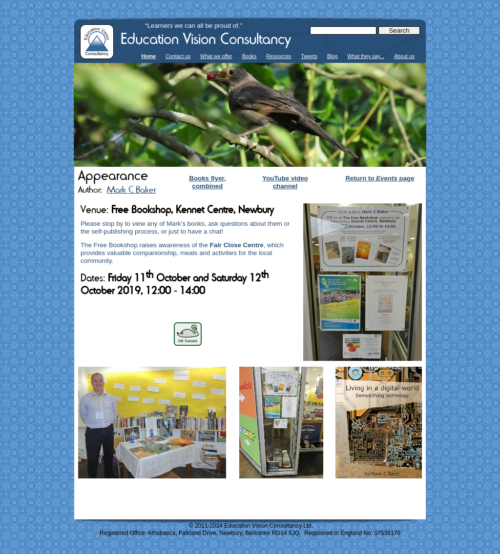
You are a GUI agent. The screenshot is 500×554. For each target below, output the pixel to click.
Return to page (379, 178)
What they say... (365, 56)
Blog (332, 56)
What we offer (216, 56)
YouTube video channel (285, 182)
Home (149, 56)
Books (249, 56)
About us (404, 56)
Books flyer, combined (207, 182)
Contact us (178, 56)
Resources (278, 56)
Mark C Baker (131, 189)
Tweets (309, 56)
